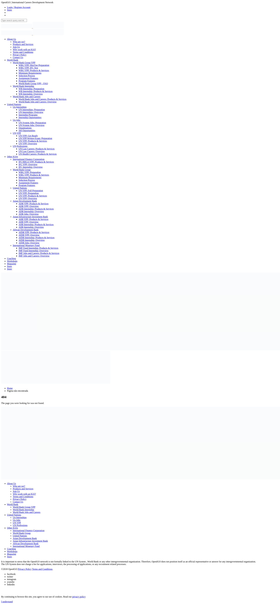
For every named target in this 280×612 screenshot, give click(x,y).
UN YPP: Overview (28, 143)
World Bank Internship (23, 86)
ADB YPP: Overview (29, 206)
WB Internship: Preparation (31, 88)
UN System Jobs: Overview (31, 125)
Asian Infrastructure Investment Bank (30, 216)
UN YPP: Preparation (29, 193)
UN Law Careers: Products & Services (37, 149)
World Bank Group (21, 169)
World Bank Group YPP (24, 62)
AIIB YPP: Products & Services (33, 219)
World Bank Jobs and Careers (26, 96)
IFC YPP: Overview (28, 164)
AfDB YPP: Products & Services (34, 232)
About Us (11, 39)
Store (9, 10)
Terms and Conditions (23, 52)
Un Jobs (16, 120)
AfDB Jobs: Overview (29, 243)
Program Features (27, 81)
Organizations (25, 128)
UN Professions (20, 146)
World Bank (12, 60)
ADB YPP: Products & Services (34, 203)
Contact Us (18, 57)
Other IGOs (12, 156)
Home (10, 388)
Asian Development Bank (25, 201)
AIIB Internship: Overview (31, 227)
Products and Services (23, 44)
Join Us (16, 47)
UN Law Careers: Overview (32, 151)
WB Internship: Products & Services (36, 91)
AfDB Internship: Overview (32, 240)
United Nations (14, 104)
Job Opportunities (27, 130)
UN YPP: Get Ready (28, 136)
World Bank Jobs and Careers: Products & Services (42, 99)
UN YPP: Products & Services (33, 141)
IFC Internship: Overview (31, 167)
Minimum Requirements (30, 73)
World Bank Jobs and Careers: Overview (37, 102)
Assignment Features (28, 78)
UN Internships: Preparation (32, 109)
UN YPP (17, 133)
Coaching (11, 258)
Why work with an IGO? (24, 49)
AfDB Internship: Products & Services (36, 237)
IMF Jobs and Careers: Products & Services (39, 253)
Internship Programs (28, 115)
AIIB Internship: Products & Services (36, 224)
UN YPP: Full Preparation (31, 190)
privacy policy (79, 596)
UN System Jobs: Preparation (32, 122)
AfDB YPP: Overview (29, 235)
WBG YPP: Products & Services (34, 70)
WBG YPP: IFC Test (28, 68)
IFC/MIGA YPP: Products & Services (36, 162)
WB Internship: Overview (31, 94)
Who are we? (19, 41)
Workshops (12, 261)
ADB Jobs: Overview (29, 214)
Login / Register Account (18, 7)
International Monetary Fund (26, 245)
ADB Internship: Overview (31, 211)
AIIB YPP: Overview (28, 222)
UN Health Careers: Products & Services (38, 154)
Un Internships (20, 107)
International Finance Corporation (28, 159)
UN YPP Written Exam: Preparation (35, 138)
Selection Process (27, 75)
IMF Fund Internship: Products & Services (38, 248)
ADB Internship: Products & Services (36, 209)
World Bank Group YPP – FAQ (33, 83)
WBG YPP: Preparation (30, 172)
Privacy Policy (19, 55)
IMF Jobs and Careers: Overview (34, 256)
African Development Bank (25, 230)
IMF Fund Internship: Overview (34, 250)
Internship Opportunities (30, 117)
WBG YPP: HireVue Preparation (34, 65)
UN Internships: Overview (31, 112)
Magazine (11, 263)
